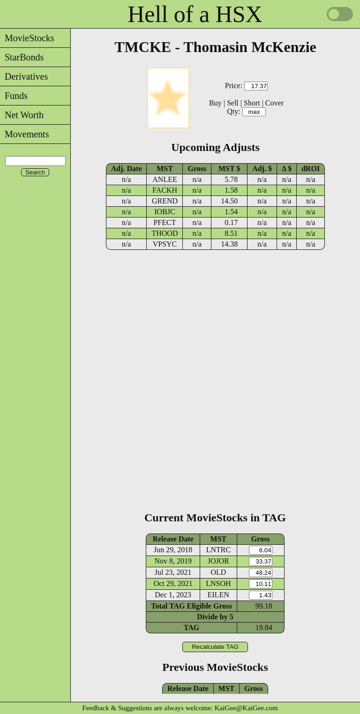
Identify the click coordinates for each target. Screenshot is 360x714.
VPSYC (165, 244)
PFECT (164, 222)
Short (252, 103)
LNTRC (218, 550)
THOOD (164, 233)
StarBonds (22, 57)
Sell (233, 103)
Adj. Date (126, 169)
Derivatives (24, 76)
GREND (165, 201)
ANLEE (164, 179)
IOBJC (164, 212)
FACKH (164, 190)
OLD (218, 572)
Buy (215, 103)
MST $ (229, 169)
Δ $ (287, 169)
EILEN (218, 595)
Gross (197, 169)
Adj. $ (262, 169)
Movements (24, 134)
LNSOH (218, 583)
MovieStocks (27, 38)
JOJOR (218, 561)
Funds (14, 95)
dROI (310, 169)
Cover (274, 103)
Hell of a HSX (195, 14)
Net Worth (22, 115)
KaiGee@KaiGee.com (246, 708)
